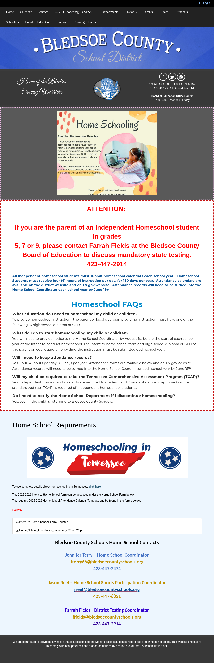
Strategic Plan (85, 22)
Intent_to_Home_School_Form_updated (42, 522)
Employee (62, 22)
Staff (166, 12)
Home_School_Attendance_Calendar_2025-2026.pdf (50, 530)
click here (95, 486)
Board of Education (37, 22)
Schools (12, 22)
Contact (43, 12)
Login (204, 3)
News (132, 12)
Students (184, 12)
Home (10, 12)
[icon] (163, 76)
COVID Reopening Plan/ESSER (75, 12)
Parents (149, 12)
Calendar (26, 12)
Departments (111, 12)
